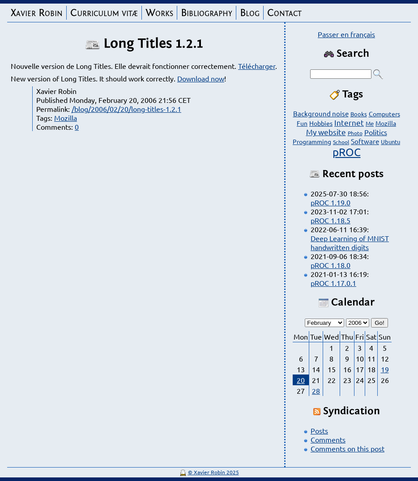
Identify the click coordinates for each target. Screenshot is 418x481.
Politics (375, 132)
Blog (250, 13)
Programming (312, 141)
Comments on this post (347, 448)
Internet (349, 122)
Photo (355, 132)
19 (385, 369)
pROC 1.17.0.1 (333, 282)
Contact (284, 13)
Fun (302, 123)
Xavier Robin (37, 13)
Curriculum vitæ (104, 13)
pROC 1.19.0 (330, 202)
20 (301, 379)
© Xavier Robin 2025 (213, 472)
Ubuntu (390, 141)
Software (365, 141)
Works (159, 13)
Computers (384, 114)
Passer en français (346, 34)
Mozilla (65, 117)
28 (316, 390)
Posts (319, 430)
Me (370, 123)
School (341, 141)
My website (326, 131)
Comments (328, 439)
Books (358, 114)
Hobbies (321, 123)
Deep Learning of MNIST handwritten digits (350, 242)
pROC (347, 151)
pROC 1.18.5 (330, 220)
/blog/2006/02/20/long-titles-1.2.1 (126, 108)
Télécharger (256, 65)
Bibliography (206, 13)
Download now (200, 78)
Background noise (321, 113)
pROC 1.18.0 (330, 264)
